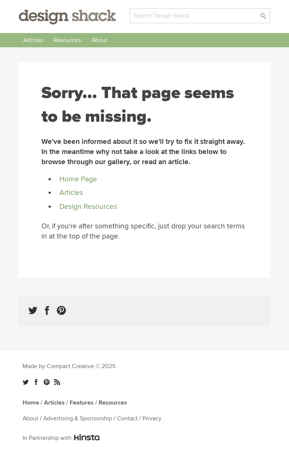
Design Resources (88, 206)
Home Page (78, 179)
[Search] (200, 15)
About (99, 40)
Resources (67, 40)
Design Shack (67, 17)
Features (82, 402)
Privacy (152, 418)
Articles (33, 40)
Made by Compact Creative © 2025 (69, 366)
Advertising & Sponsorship (77, 418)
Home (31, 402)
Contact (127, 418)
